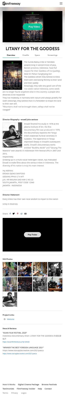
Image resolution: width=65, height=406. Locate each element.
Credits (25, 55)
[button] (61, 3)
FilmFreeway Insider (26, 388)
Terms (5, 393)
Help (40, 388)
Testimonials (8, 388)
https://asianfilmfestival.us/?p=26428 (16, 342)
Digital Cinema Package (28, 384)
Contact (48, 388)
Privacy (14, 393)
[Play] (32, 26)
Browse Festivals (49, 384)
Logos (23, 393)
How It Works (9, 384)
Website (10, 319)
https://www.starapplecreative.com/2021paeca (20, 354)
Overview (11, 55)
